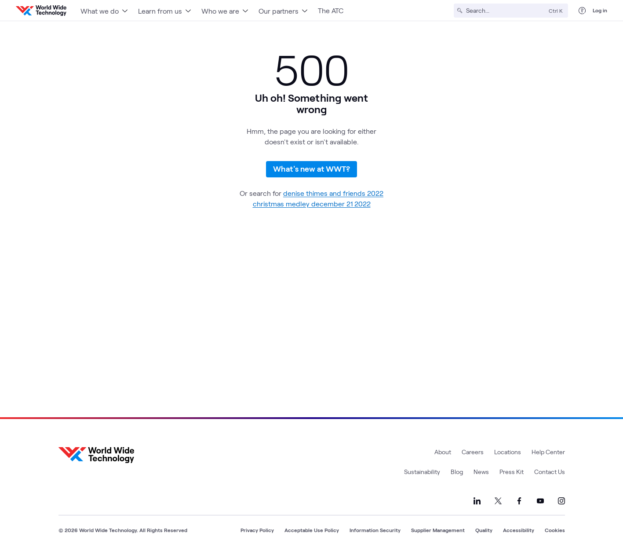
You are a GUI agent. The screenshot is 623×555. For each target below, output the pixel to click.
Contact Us (549, 471)
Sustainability (422, 471)
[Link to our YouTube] (540, 500)
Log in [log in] (600, 10)
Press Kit (511, 471)
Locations (507, 452)
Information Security (375, 530)
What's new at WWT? (311, 168)
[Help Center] (582, 10)
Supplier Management (438, 530)
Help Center (548, 452)
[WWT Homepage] (41, 10)
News (481, 471)
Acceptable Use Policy (311, 530)
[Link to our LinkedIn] (477, 500)
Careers (473, 452)
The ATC (330, 10)
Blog (457, 471)
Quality (483, 530)
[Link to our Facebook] (519, 500)
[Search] (506, 10)
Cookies (555, 530)
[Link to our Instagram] (561, 500)
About (442, 452)
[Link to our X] (498, 500)
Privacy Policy (257, 530)
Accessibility (518, 530)
